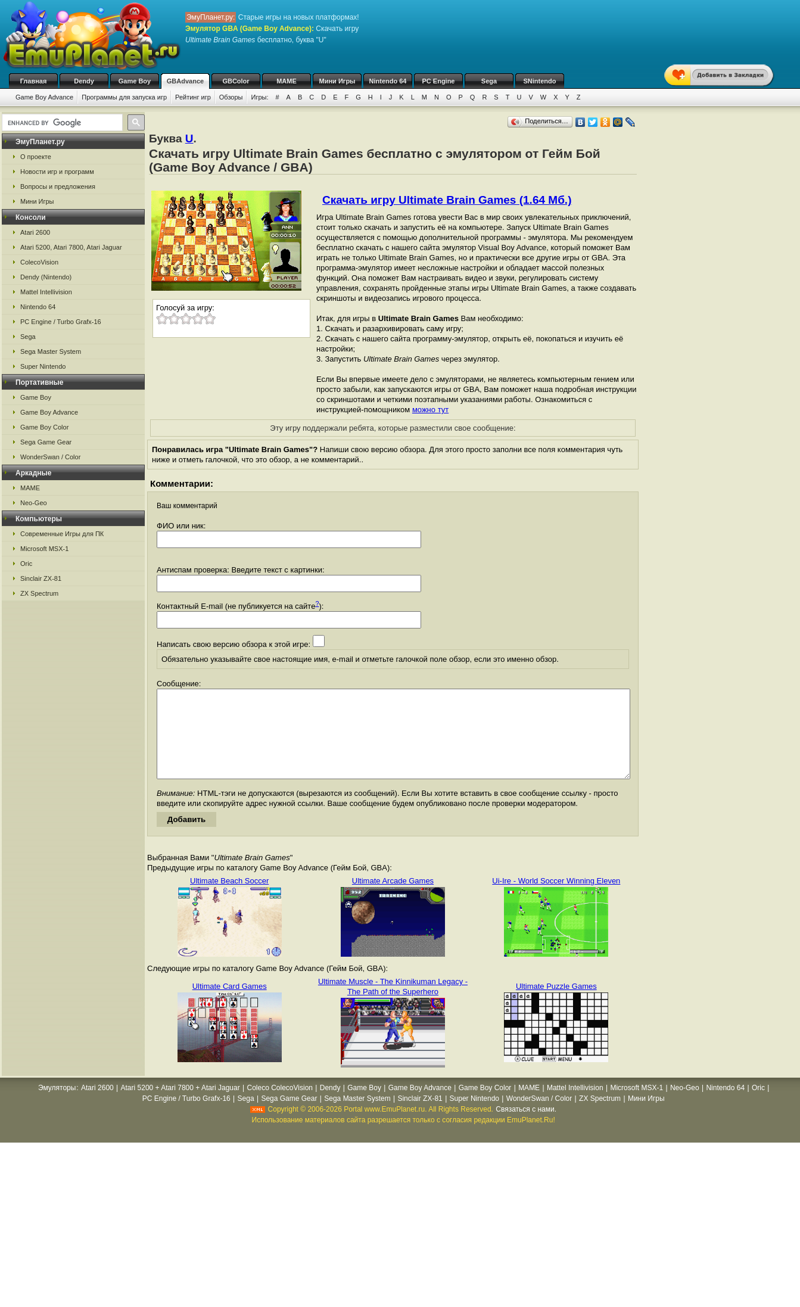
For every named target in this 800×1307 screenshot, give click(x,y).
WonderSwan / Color (50, 456)
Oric (26, 563)
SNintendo (540, 81)
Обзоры (231, 97)
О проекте (35, 156)
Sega (489, 81)
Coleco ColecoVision (280, 1105)
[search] (61, 122)
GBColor (235, 81)
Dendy (84, 81)
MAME (286, 81)
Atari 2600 (35, 232)
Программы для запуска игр (124, 97)
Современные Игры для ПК (62, 533)
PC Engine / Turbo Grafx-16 (60, 321)
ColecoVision (39, 262)
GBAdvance (185, 81)
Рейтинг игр (193, 97)
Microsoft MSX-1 (44, 548)
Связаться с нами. (526, 1127)
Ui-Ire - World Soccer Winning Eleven (556, 898)
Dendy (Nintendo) (45, 277)
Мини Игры (337, 81)
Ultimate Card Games (229, 1004)
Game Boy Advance (44, 97)
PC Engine (438, 81)
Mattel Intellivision (46, 291)
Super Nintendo (43, 366)
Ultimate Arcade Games (393, 898)
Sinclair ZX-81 (40, 578)
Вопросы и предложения (57, 186)
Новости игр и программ (57, 171)
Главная (33, 81)
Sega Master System (50, 351)
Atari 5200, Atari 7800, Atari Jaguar (71, 247)
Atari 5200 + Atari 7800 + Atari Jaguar (180, 1105)
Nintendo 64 (388, 81)
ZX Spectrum (39, 593)
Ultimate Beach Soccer (229, 898)
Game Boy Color (44, 427)
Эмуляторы (57, 1105)
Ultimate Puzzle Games (556, 1004)
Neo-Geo (33, 502)
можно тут (430, 409)
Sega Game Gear (45, 442)
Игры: (259, 97)
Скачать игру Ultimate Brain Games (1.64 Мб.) (446, 200)
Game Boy (135, 81)
